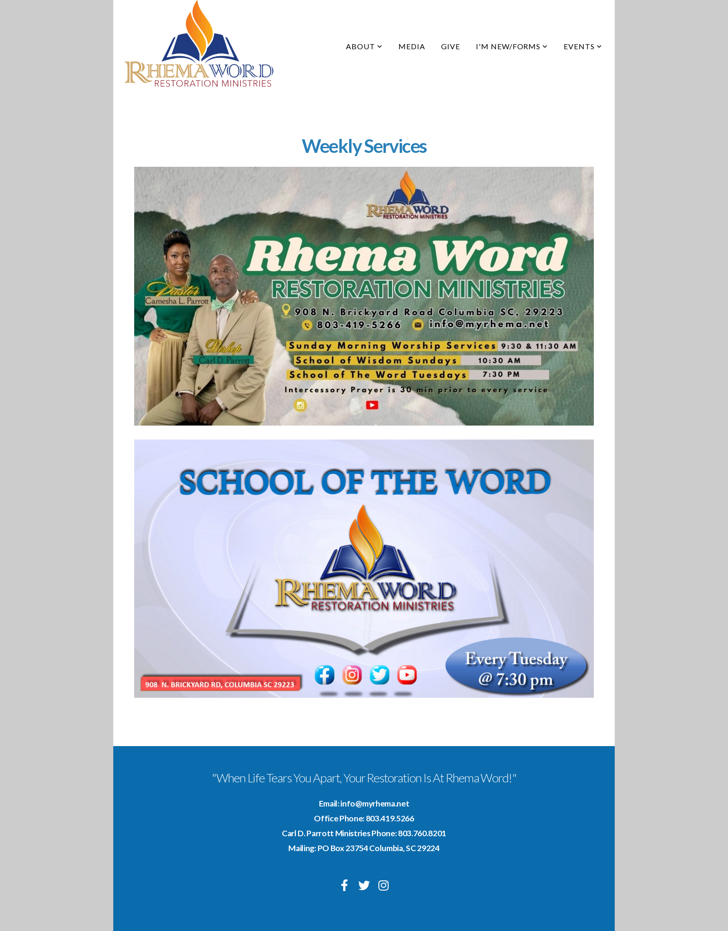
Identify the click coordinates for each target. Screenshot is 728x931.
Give (450, 46)
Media (411, 46)
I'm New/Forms (512, 46)
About (364, 46)
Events (583, 46)
